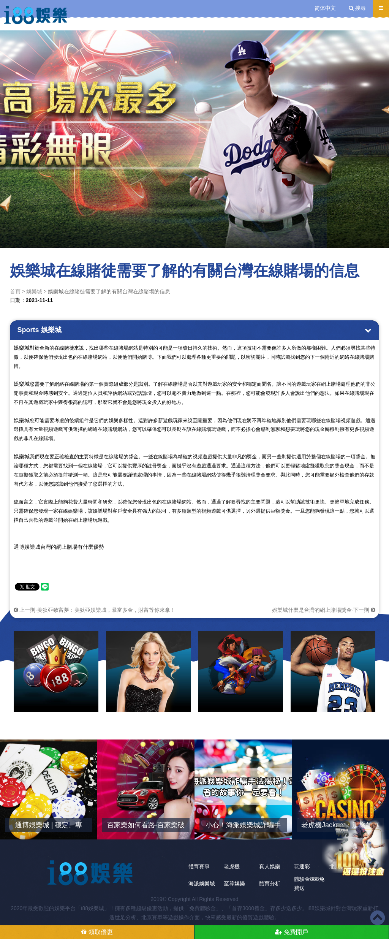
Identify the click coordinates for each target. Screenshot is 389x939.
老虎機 (232, 866)
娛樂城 (34, 291)
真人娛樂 (269, 866)
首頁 (15, 291)
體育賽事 (199, 866)
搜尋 (357, 8)
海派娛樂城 (201, 883)
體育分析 (269, 883)
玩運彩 (302, 866)
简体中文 (325, 8)
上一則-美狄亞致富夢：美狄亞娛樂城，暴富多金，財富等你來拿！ (95, 610)
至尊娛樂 (234, 883)
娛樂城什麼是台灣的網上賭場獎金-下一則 (324, 610)
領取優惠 (96, 932)
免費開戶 (291, 932)
